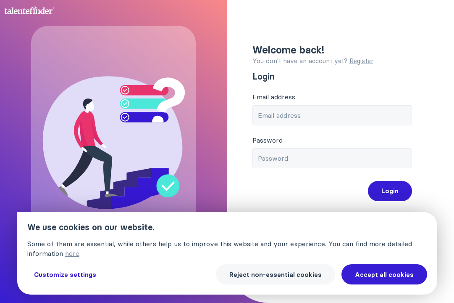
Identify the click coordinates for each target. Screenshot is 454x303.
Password (267, 140)
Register (361, 61)
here (72, 253)
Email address (273, 97)
